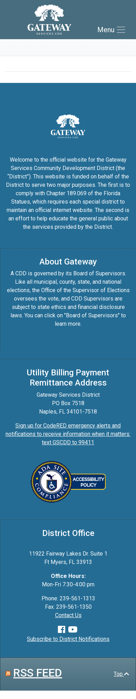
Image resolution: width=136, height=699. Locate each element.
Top (121, 674)
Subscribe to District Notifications (68, 639)
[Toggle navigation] (111, 29)
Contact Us (68, 615)
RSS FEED (37, 672)
